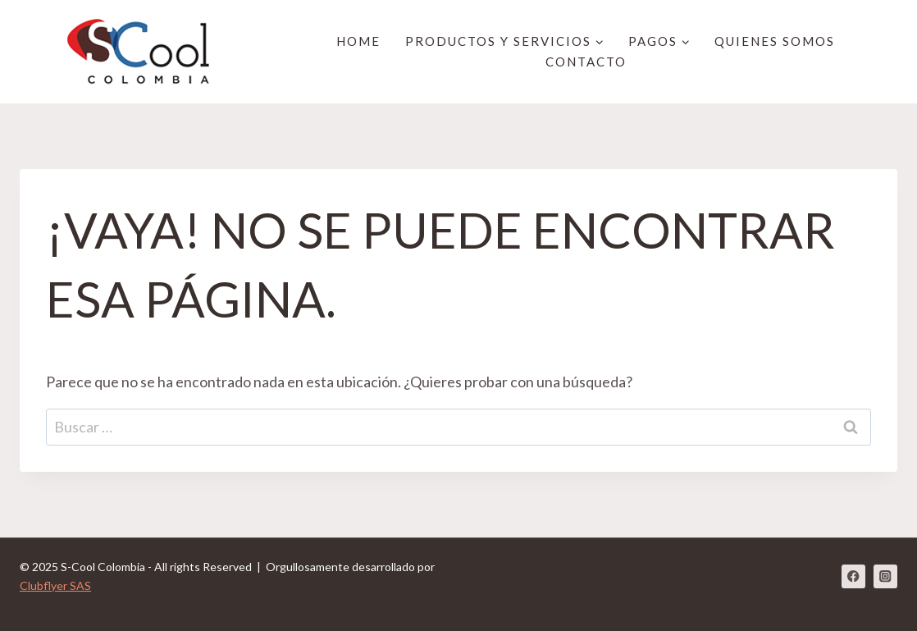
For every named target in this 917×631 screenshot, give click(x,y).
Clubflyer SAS (55, 585)
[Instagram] (885, 576)
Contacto (586, 61)
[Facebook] (853, 576)
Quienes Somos (774, 41)
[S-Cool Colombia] (147, 52)
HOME (358, 41)
